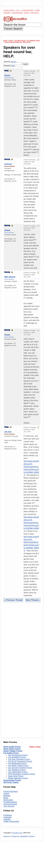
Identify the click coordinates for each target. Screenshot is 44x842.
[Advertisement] (22, 671)
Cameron (8, 164)
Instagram (7, 817)
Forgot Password (10, 791)
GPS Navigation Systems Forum (21, 774)
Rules (5, 798)
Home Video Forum (12, 749)
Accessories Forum (12, 780)
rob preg (7, 432)
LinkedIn (7, 819)
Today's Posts (35, 747)
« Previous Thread (13, 600)
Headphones (17, 13)
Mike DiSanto (9, 277)
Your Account (8, 806)
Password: (13, 67)
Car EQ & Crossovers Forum (20, 761)
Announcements (10, 804)
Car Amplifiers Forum (17, 757)
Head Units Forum (15, 776)
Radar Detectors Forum (18, 778)
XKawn (7, 75)
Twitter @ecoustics (11, 821)
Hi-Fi (18, 10)
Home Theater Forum (12, 751)
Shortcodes (8, 800)
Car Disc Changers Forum (19, 759)
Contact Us (15, 836)
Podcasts (35, 13)
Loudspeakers (27, 10)
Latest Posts (9, 10)
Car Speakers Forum (17, 770)
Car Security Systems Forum (20, 768)
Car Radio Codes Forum (18, 766)
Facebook (7, 815)
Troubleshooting (10, 802)
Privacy (32, 836)
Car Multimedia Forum (17, 763)
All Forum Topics (11, 782)
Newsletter (24, 836)
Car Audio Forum (11, 753)
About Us (6, 836)
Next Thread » (33, 600)
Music (26, 13)
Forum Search (13, 28)
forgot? (13, 65)
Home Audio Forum (12, 747)
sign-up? (13, 61)
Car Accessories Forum (18, 755)
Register (6, 796)
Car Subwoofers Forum (17, 772)
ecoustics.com (17, 833)
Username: (13, 63)
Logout (6, 794)
